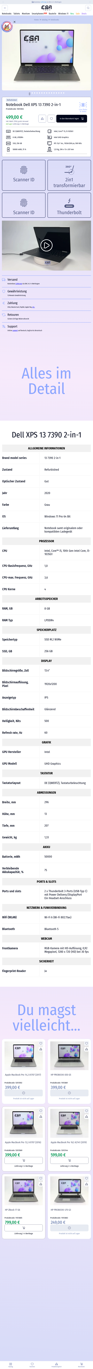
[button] (29, 93)
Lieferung (43, 2)
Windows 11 (63, 14)
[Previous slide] (2, 2)
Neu (72, 14)
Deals (84, 14)
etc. (33, 307)
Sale (78, 14)
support (15, 331)
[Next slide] (91, 2)
